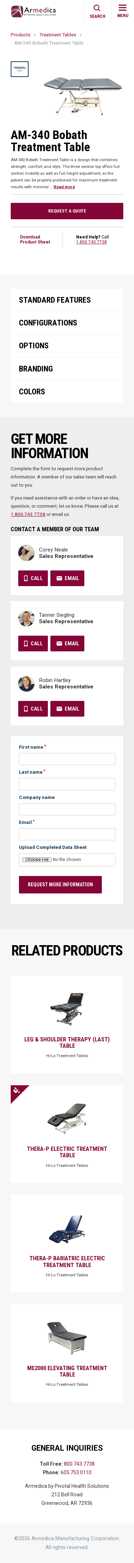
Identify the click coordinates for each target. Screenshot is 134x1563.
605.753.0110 (76, 1472)
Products (20, 34)
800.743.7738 (79, 1464)
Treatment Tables (57, 34)
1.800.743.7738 (91, 242)
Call (37, 578)
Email (72, 578)
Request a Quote (67, 211)
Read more (64, 187)
